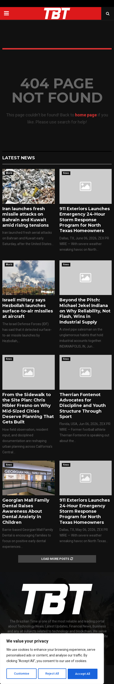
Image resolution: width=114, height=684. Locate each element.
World (9, 173)
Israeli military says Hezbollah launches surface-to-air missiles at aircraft (27, 308)
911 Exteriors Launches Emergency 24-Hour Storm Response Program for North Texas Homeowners (84, 219)
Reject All (53, 674)
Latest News (18, 157)
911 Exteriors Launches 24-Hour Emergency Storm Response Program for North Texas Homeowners (84, 511)
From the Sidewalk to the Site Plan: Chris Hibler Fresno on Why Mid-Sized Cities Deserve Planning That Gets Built (28, 408)
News (66, 173)
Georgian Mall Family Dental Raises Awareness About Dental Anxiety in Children (25, 511)
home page (86, 114)
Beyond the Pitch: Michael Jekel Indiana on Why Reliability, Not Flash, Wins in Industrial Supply (84, 311)
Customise (21, 674)
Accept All (83, 674)
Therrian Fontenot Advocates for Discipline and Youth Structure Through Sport (82, 405)
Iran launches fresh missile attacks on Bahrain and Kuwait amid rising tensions (25, 217)
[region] (52, 659)
